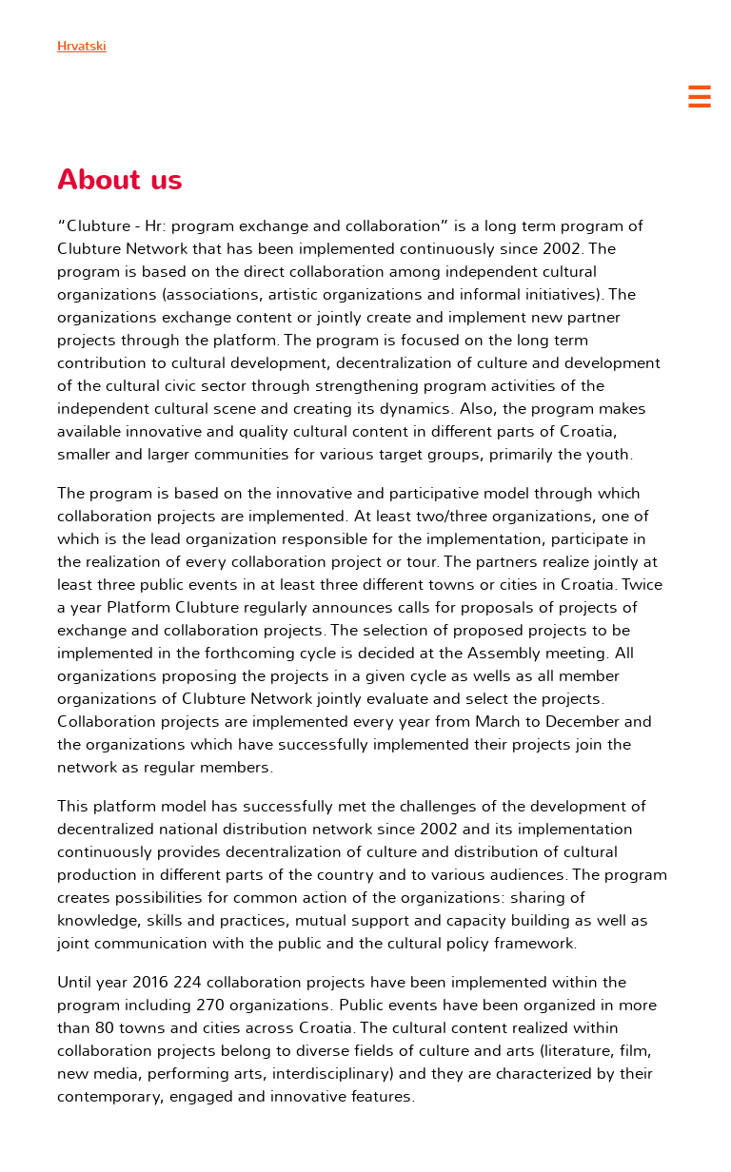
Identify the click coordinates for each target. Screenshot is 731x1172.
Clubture (190, 96)
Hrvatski (82, 46)
